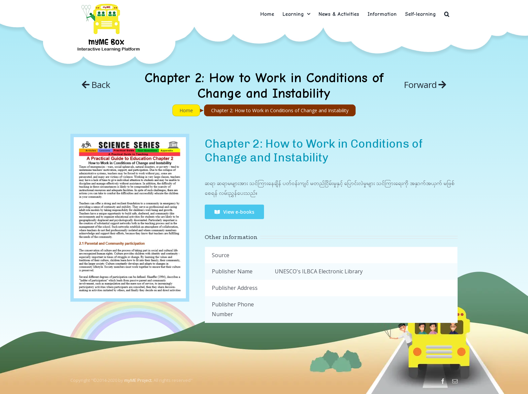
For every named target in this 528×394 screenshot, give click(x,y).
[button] (446, 14)
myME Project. (138, 380)
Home (186, 110)
